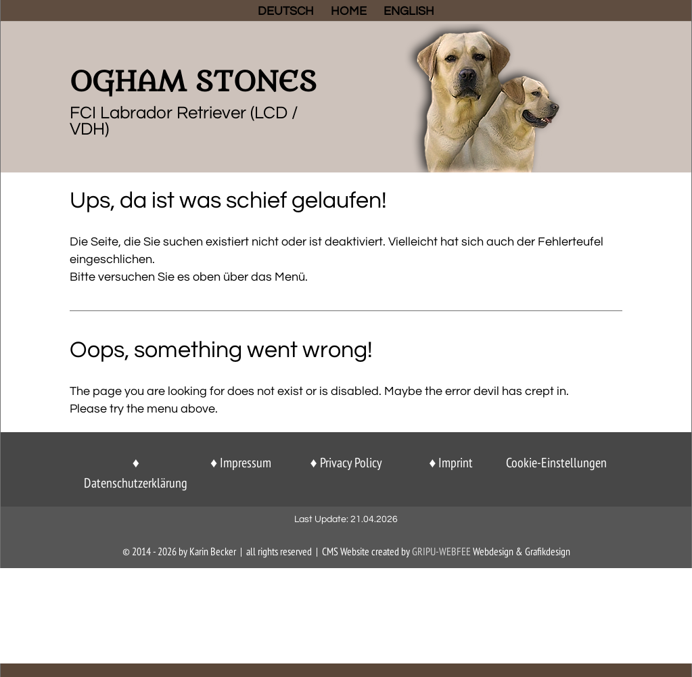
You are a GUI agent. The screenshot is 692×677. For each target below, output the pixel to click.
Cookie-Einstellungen (556, 462)
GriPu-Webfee (441, 551)
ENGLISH (409, 12)
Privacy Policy (351, 462)
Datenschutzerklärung (135, 483)
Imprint (455, 462)
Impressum (245, 462)
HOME (349, 12)
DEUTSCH (286, 12)
